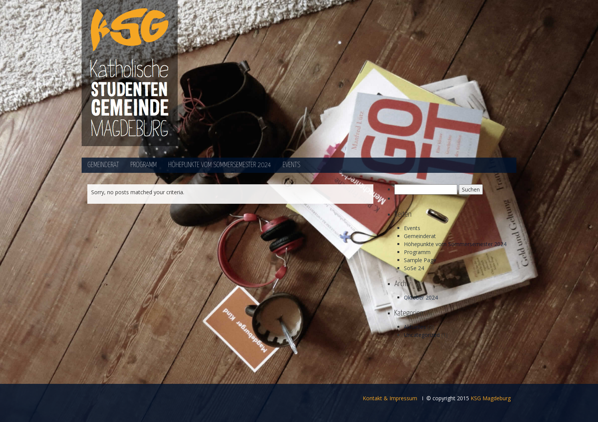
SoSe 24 (414, 268)
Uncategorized (422, 334)
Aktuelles (415, 326)
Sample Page (420, 260)
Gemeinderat (103, 165)
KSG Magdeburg (491, 398)
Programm (143, 165)
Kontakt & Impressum (390, 398)
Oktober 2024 (421, 297)
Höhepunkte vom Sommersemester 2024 (219, 165)
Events (291, 165)
